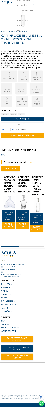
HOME (3, 31)
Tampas (21, 15)
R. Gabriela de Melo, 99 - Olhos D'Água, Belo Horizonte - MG (12, 275)
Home (3, 321)
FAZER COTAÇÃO (8, 225)
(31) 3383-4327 (7, 264)
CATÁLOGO (12, 31)
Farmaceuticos (24, 10)
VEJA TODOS (10, 168)
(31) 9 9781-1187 (19, 264)
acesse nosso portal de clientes (17, 348)
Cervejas (5, 287)
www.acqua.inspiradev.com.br (11, 267)
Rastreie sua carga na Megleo (17, 356)
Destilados (6, 284)
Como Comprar (8, 331)
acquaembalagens (8, 272)
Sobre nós (6, 324)
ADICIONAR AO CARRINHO (22, 135)
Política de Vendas (10, 327)
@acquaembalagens (9, 269)
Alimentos (22, 5)
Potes (19, 25)
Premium (5, 297)
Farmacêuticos (8, 304)
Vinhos (4, 291)
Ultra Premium (8, 301)
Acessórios (22, 20)
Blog (18, 30)
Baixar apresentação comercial (17, 339)
